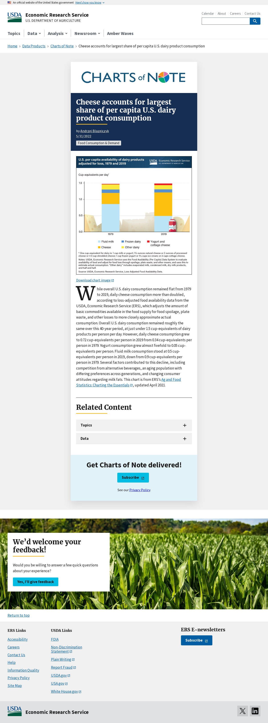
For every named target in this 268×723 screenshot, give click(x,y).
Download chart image (93, 280)
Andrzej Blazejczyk (94, 131)
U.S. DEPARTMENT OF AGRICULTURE (53, 21)
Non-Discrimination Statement (66, 649)
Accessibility (18, 639)
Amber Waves (120, 33)
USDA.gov (59, 675)
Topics (14, 33)
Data (85, 438)
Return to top (19, 615)
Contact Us (252, 13)
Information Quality (23, 670)
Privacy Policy (139, 490)
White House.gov (64, 691)
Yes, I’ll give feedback (35, 581)
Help (12, 662)
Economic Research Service (57, 15)
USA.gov (57, 683)
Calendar (208, 13)
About (222, 13)
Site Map (15, 685)
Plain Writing (61, 659)
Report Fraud (62, 667)
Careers (235, 13)
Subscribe (130, 477)
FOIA (55, 639)
